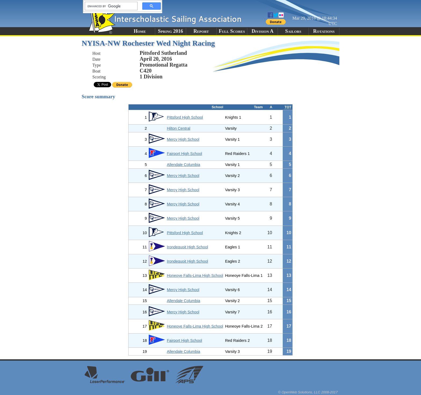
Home (140, 31)
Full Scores (232, 31)
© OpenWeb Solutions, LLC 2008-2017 (308, 392)
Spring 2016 (170, 31)
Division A (262, 31)
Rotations (324, 31)
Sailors (293, 31)
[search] (110, 6)
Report (201, 31)
